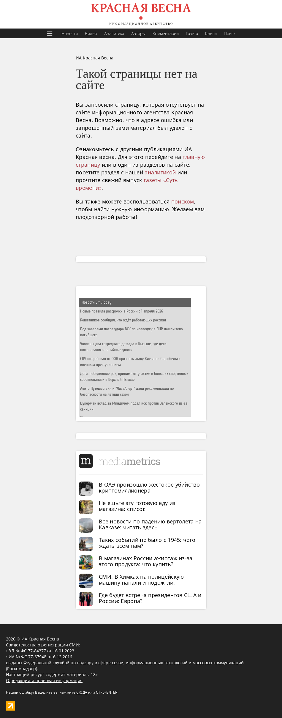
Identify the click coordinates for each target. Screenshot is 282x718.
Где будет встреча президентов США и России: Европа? (150, 598)
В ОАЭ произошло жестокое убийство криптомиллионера (149, 487)
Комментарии (166, 33)
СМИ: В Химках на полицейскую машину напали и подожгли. (141, 579)
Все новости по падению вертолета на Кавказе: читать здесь (150, 524)
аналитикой (160, 172)
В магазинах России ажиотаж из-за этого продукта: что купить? (146, 561)
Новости (69, 33)
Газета (192, 33)
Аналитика (114, 33)
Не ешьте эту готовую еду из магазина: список (137, 505)
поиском (182, 201)
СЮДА (81, 692)
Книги (211, 33)
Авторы (138, 33)
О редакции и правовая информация (44, 680)
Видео (91, 33)
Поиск (229, 33)
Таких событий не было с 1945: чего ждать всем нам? (147, 542)
